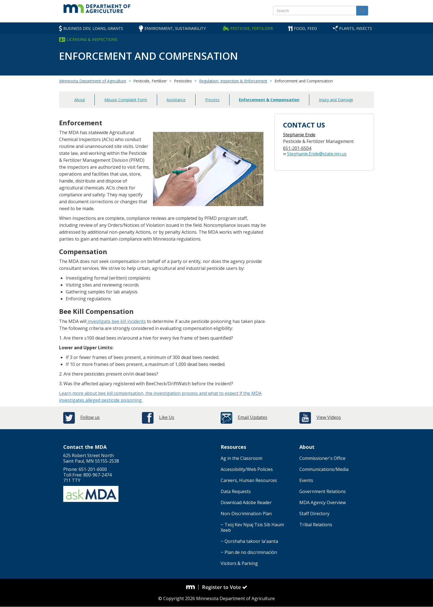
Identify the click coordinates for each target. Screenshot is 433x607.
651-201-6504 (297, 148)
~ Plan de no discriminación (249, 552)
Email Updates (252, 417)
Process (212, 99)
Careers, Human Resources (249, 480)
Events (306, 480)
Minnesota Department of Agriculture (92, 81)
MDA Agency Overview (322, 502)
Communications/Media (323, 469)
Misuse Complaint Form (125, 99)
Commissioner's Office (322, 458)
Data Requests (236, 491)
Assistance (176, 99)
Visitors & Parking (239, 563)
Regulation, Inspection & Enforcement (233, 81)
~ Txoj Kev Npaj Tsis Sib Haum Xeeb (252, 527)
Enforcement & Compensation (269, 99)
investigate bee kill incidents (116, 321)
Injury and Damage (336, 99)
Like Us (166, 417)
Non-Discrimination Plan (246, 513)
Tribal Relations (315, 525)
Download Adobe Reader (246, 502)
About (79, 99)
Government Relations (322, 491)
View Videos (328, 417)
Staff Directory (314, 513)
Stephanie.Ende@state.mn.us (317, 154)
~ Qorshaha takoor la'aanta (249, 541)
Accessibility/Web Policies (247, 469)
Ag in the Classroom (241, 458)
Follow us (90, 417)
